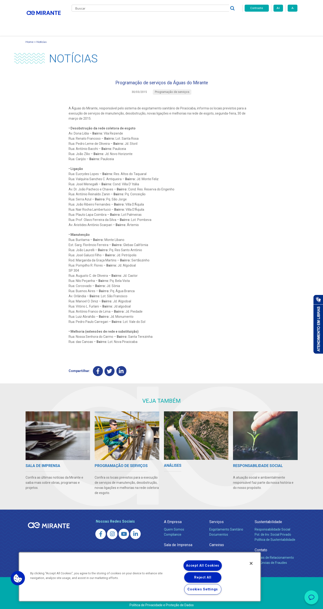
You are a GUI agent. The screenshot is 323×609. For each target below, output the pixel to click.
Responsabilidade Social (272, 526)
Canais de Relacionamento (274, 554)
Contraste (256, 8)
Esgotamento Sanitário (226, 526)
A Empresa (173, 519)
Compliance (172, 531)
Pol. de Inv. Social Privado (273, 531)
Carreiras (180, 21)
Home (29, 36)
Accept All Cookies (202, 566)
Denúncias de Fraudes (271, 560)
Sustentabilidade (268, 519)
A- (292, 8)
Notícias (42, 36)
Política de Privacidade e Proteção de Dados (162, 602)
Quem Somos (174, 526)
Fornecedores (205, 21)
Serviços (216, 519)
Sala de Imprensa (178, 542)
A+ (278, 8)
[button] (17, 578)
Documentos (218, 531)
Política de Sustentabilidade (275, 536)
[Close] (251, 563)
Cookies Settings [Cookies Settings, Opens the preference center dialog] (202, 589)
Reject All (202, 577)
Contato (229, 21)
